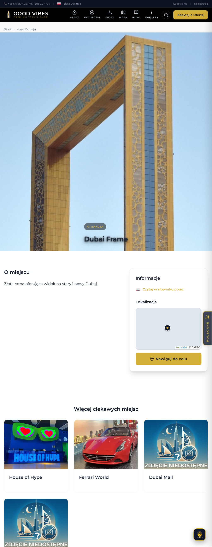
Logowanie (180, 3)
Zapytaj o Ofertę (190, 15)
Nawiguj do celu (168, 359)
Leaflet (181, 347)
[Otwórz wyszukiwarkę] (166, 15)
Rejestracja (201, 3)
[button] (168, 329)
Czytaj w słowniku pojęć (163, 289)
